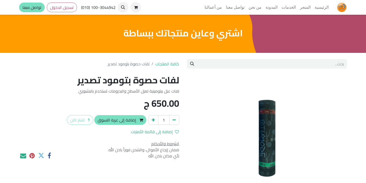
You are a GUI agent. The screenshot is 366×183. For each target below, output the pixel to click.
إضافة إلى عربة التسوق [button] (120, 120)
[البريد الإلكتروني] (23, 155)
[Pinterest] (32, 155)
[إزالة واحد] (174, 120)
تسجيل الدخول (62, 7)
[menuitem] (322, 7)
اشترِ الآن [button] (80, 120)
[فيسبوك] (49, 155)
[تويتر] (41, 155)
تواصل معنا (31, 7)
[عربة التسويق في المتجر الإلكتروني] (135, 7)
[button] (123, 7)
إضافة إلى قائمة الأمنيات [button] (155, 131)
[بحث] (192, 64)
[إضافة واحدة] (153, 120)
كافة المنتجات (167, 64)
